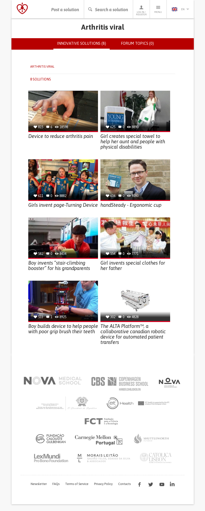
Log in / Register (141, 10)
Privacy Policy (103, 484)
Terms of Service (76, 484)
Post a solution (65, 9)
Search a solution (108, 9)
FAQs (55, 484)
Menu (158, 9)
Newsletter (39, 484)
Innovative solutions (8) (83, 45)
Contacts (124, 484)
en (180, 9)
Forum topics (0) (137, 43)
